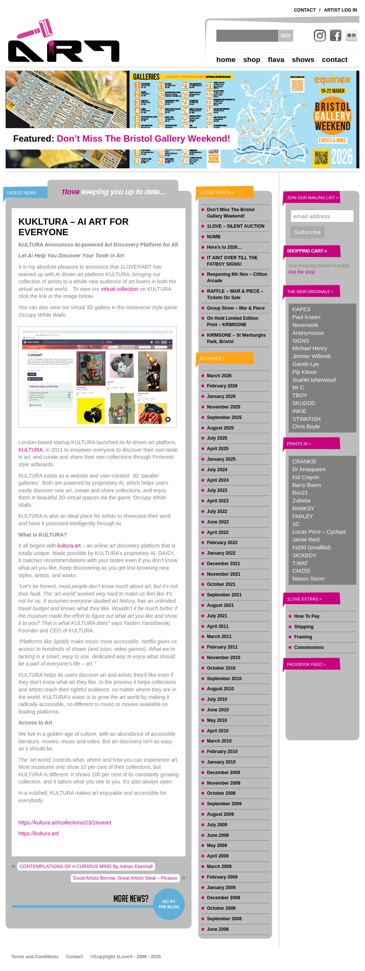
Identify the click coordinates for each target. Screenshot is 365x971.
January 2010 (221, 762)
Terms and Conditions (35, 956)
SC (296, 524)
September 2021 (224, 594)
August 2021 (220, 605)
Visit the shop (301, 272)
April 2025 (217, 448)
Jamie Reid (305, 540)
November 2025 (223, 407)
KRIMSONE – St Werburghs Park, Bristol (236, 338)
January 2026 (221, 396)
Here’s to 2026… (224, 247)
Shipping (303, 626)
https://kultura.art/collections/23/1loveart (64, 823)
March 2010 (219, 741)
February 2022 (222, 542)
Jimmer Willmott (311, 356)
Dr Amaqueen (308, 469)
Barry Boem (306, 485)
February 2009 (222, 877)
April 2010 (217, 731)
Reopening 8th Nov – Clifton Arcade (237, 277)
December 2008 (223, 897)
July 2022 (217, 511)
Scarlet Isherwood (314, 380)
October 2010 (221, 668)
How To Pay (306, 616)
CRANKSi (304, 461)
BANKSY (303, 508)
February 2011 (222, 647)
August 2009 (220, 814)
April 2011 (217, 626)
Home (226, 60)
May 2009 (217, 845)
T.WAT (300, 563)
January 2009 (221, 887)
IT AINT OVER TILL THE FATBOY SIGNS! (232, 261)
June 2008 (218, 929)
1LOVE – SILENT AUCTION (236, 226)
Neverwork (305, 325)
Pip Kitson (304, 372)
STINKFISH (306, 419)
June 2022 (218, 522)
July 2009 (217, 824)
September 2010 (224, 678)
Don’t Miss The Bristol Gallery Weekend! (231, 213)
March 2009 (219, 866)
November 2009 (223, 783)
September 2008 (224, 918)
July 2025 (217, 438)
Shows (303, 60)
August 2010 (220, 688)
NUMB (214, 236)
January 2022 (221, 553)
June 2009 (218, 835)
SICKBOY (304, 555)
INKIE (299, 411)
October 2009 (221, 793)
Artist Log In (340, 10)
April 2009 (217, 856)
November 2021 (223, 574)
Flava (276, 60)
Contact (305, 10)
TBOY (299, 395)
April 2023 (217, 501)
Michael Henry (309, 348)
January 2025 (221, 459)
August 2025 (220, 428)
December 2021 (223, 563)
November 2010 (223, 657)
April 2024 (217, 480)
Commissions (309, 647)
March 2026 (219, 375)
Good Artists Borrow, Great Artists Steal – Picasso (125, 878)
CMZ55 (301, 571)
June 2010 (218, 709)
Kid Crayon (305, 477)
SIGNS (300, 341)
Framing (303, 637)
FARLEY (302, 516)
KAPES (301, 309)
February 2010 (222, 751)
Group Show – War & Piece (236, 308)
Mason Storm (308, 579)
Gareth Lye (305, 364)
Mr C (298, 387)
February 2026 (222, 386)
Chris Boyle (306, 426)
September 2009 (224, 803)
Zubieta (301, 501)
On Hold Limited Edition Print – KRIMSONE (233, 321)
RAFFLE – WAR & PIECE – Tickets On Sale (235, 294)
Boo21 (300, 493)
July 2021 (217, 616)
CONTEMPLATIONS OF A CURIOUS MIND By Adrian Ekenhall (86, 866)
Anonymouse (308, 333)
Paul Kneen (306, 317)
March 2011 (219, 636)
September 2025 (224, 417)
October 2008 (221, 908)
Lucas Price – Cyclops (319, 532)
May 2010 (217, 720)
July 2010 (217, 699)
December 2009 (223, 772)
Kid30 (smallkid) (311, 547)
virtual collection (119, 289)
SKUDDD (303, 403)
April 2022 (217, 532)
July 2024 (217, 469)
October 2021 (221, 584)
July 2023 (217, 490)
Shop (251, 60)
